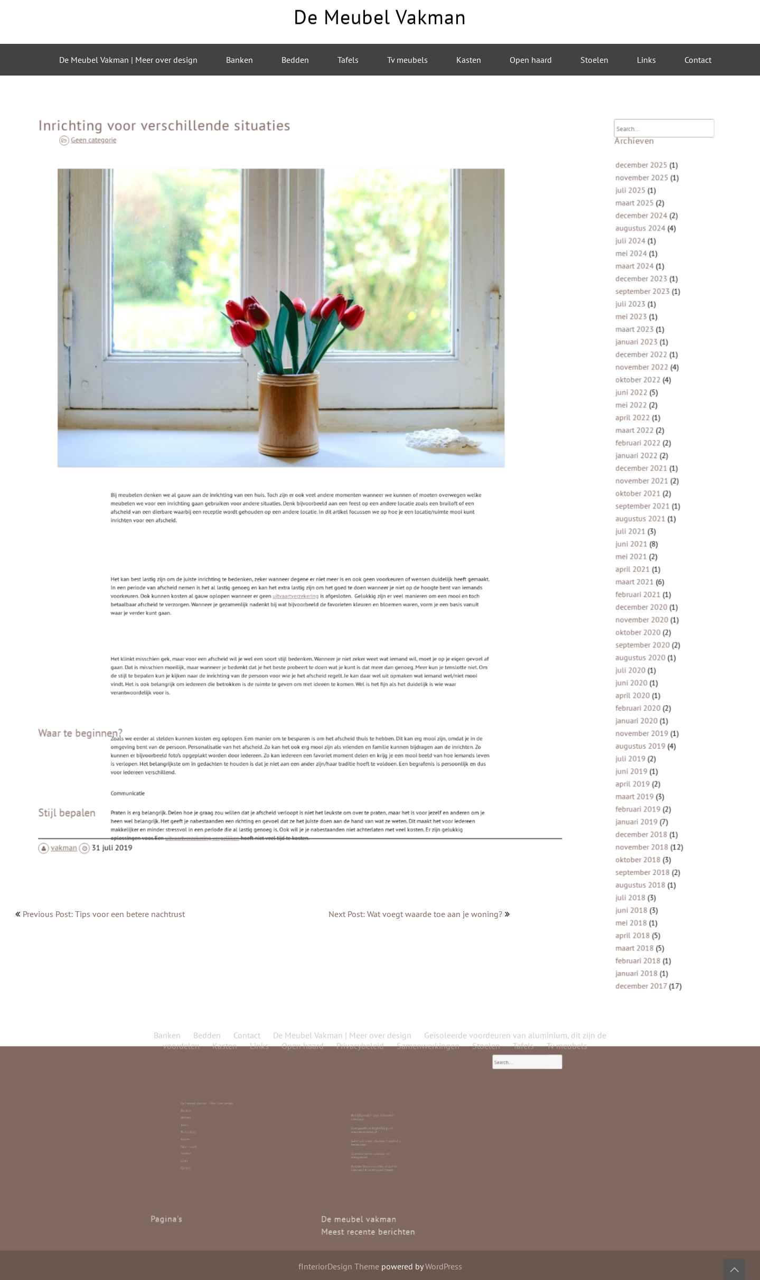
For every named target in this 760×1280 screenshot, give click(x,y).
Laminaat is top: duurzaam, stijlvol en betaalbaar (377, 1137)
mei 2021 (640, 556)
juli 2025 (639, 250)
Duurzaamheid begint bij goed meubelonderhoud (376, 1133)
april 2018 (641, 873)
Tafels (348, 59)
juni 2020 (640, 662)
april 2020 (641, 672)
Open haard (531, 59)
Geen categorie (155, 190)
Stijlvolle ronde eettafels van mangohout (376, 1141)
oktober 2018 (646, 810)
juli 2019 (639, 725)
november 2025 (649, 239)
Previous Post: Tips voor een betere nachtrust (104, 914)
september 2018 (649, 820)
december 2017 (648, 915)
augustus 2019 (648, 714)
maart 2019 (643, 757)
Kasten (468, 59)
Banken (239, 59)
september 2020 (649, 630)
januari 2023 (644, 376)
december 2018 (648, 788)
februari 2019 (646, 767)
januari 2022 (644, 471)
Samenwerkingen (428, 253)
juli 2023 (639, 345)
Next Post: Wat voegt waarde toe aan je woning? (415, 914)
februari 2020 (646, 683)
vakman (102, 801)
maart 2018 (643, 883)
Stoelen (594, 59)
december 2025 (648, 228)
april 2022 (641, 440)
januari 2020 (644, 693)
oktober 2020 (646, 619)
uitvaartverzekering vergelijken (253, 776)
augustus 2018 (648, 831)
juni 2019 (640, 736)
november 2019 (649, 704)
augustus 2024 (648, 281)
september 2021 (649, 514)
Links (646, 59)
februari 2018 (646, 894)
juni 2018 (640, 852)
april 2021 (641, 567)
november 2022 (649, 397)
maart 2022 (643, 450)
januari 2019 (644, 778)
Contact (697, 59)
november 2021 (649, 493)
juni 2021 (640, 545)
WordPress (443, 1266)
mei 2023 (640, 355)
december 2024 (648, 271)
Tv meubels (407, 59)
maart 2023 (643, 366)
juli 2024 (639, 292)
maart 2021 (643, 577)
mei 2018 (640, 862)
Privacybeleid (360, 253)
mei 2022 (640, 429)
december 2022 (648, 387)
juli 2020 (639, 651)
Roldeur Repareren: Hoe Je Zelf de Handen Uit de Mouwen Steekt (376, 1145)
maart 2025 (643, 260)
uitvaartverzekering (298, 579)
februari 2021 (646, 588)
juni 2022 (640, 419)
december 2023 (648, 324)
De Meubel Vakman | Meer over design (128, 59)
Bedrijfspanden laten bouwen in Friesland (376, 1128)
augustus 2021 (648, 524)
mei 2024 (640, 302)
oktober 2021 (646, 503)
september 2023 (649, 334)
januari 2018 (644, 905)
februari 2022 (646, 461)
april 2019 (641, 746)
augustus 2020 (648, 640)
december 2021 (648, 482)
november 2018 (649, 799)
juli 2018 (639, 841)
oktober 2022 (646, 408)
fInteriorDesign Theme (338, 1266)
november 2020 (649, 609)
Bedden (295, 59)
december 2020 (648, 598)
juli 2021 (639, 535)
